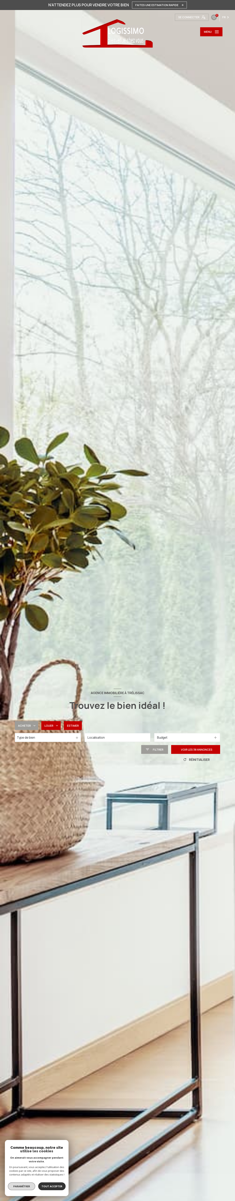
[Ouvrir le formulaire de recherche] (154, 749)
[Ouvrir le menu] (211, 31)
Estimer (73, 725)
